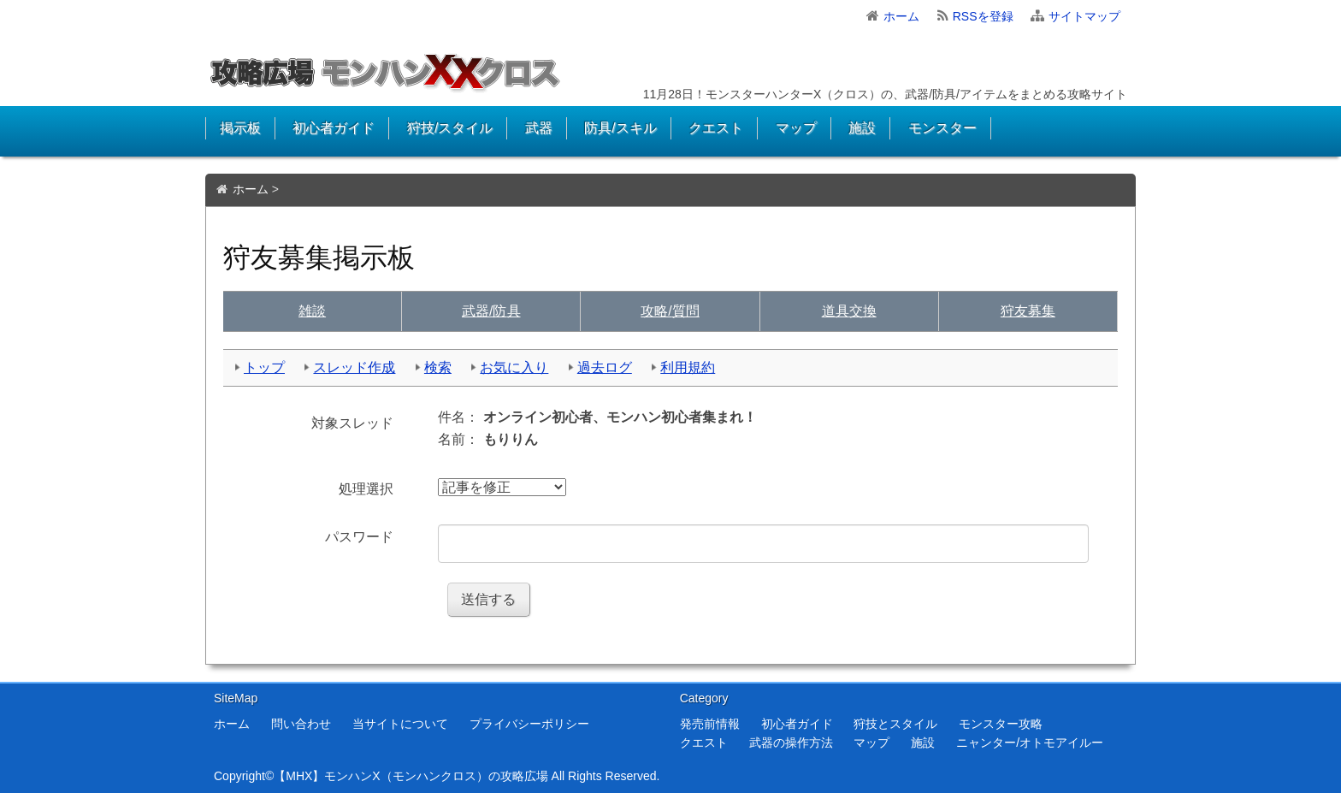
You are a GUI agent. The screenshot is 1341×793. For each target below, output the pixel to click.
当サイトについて (400, 724)
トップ (264, 367)
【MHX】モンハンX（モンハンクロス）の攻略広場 (410, 776)
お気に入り (514, 367)
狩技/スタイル (450, 128)
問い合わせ (301, 724)
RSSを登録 (983, 16)
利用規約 (687, 367)
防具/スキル (620, 128)
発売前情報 (710, 724)
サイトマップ (1084, 16)
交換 (849, 311)
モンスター (942, 128)
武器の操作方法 (791, 742)
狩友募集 (1028, 311)
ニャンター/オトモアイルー (1029, 742)
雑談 (312, 311)
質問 (670, 311)
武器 (538, 128)
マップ (796, 128)
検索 (438, 367)
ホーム (901, 16)
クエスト (715, 128)
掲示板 (240, 128)
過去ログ (604, 367)
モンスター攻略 (1001, 724)
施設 (862, 128)
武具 (491, 311)
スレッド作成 (354, 367)
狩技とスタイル (895, 724)
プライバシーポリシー (529, 724)
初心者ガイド (333, 128)
